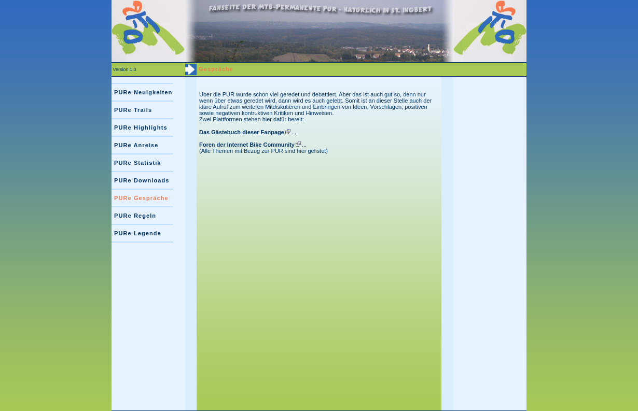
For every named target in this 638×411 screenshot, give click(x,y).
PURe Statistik (137, 163)
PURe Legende (137, 233)
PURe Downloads (141, 180)
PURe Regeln (135, 215)
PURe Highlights (141, 127)
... (247, 132)
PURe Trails (133, 110)
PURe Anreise (136, 145)
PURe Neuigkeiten (143, 92)
